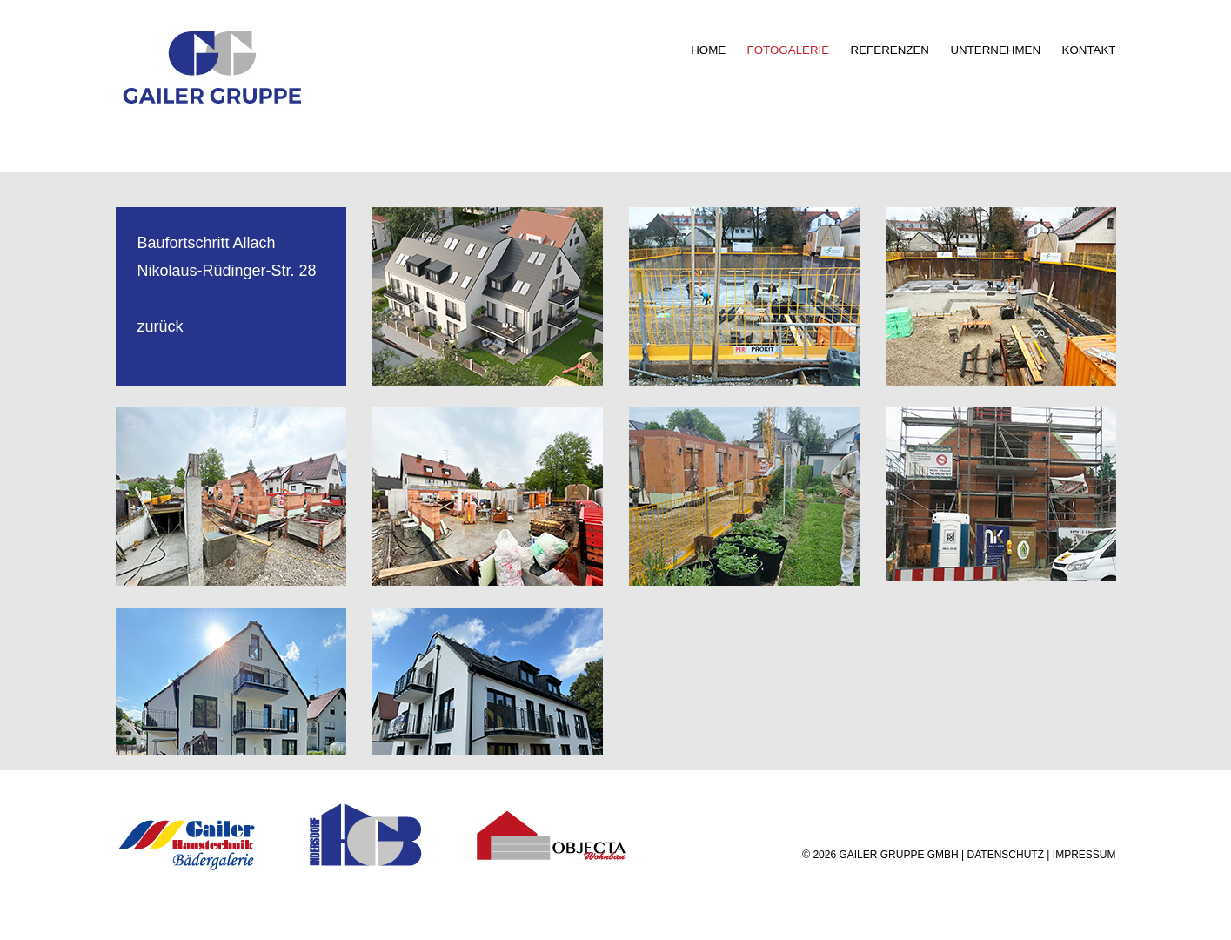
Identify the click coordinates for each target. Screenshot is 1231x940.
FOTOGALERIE (788, 50)
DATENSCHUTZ (1005, 855)
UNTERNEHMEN (995, 50)
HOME (708, 50)
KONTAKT (1089, 50)
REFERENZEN (890, 50)
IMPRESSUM (1084, 855)
